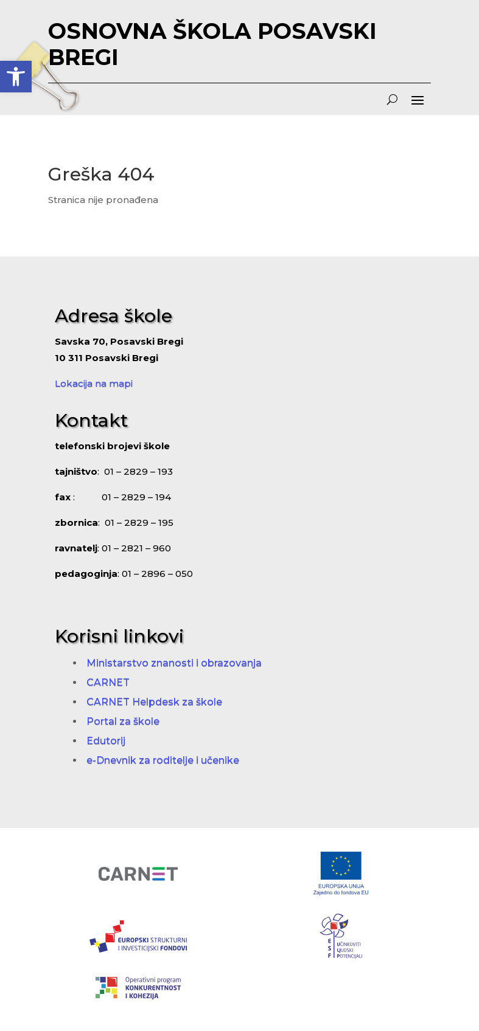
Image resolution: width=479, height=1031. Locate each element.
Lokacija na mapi (94, 383)
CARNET (108, 682)
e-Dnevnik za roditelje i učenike (162, 760)
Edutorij (105, 741)
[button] (16, 76)
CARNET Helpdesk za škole (154, 702)
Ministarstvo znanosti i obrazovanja (174, 663)
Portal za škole (122, 721)
